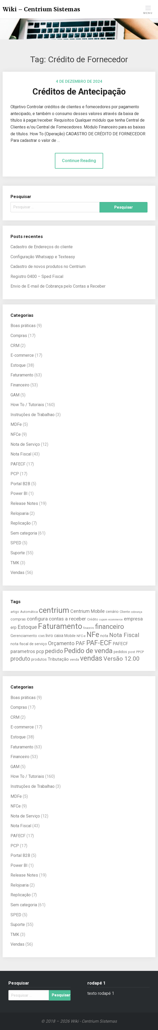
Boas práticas (23, 325)
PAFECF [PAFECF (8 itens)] (120, 643)
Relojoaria (19, 513)
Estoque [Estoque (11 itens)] (27, 627)
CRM (14, 345)
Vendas (17, 572)
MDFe (16, 424)
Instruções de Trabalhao (32, 414)
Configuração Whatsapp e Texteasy (42, 256)
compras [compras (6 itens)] (18, 619)
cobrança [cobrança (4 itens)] (136, 612)
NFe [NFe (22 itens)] (93, 634)
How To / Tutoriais (27, 404)
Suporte (17, 552)
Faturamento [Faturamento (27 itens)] (60, 626)
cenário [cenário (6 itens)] (112, 611)
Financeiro (19, 384)
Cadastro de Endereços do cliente (41, 246)
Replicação (20, 523)
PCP (14, 473)
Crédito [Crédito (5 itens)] (92, 619)
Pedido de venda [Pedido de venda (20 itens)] (88, 651)
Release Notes (24, 503)
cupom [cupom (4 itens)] (103, 619)
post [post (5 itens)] (131, 652)
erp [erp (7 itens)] (13, 627)
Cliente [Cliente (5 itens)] (125, 612)
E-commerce (22, 355)
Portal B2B (20, 483)
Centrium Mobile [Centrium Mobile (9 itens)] (87, 611)
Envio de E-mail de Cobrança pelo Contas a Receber (58, 286)
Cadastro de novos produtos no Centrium (48, 266)
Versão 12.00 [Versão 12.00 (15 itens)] (121, 658)
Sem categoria (23, 533)
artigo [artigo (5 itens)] (14, 612)
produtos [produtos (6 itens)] (39, 659)
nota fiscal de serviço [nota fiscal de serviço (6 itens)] (28, 644)
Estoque (18, 365)
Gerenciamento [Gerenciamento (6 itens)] (23, 636)
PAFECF (17, 464)
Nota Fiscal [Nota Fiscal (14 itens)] (124, 635)
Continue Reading (79, 160)
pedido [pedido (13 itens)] (54, 651)
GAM (14, 394)
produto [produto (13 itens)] (20, 658)
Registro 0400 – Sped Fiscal (36, 276)
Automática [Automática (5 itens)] (29, 612)
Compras (18, 335)
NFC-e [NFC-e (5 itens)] (81, 636)
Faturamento (21, 374)
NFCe (15, 434)
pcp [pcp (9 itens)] (40, 651)
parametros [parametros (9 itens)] (22, 651)
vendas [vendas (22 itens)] (91, 658)
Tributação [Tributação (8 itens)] (58, 659)
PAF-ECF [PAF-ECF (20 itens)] (99, 643)
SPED (15, 542)
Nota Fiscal (20, 454)
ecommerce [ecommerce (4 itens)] (115, 619)
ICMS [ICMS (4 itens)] (41, 636)
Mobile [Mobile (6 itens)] (70, 636)
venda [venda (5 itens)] (74, 659)
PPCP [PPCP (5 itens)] (140, 652)
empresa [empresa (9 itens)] (133, 619)
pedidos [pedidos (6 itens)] (120, 652)
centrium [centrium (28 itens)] (54, 610)
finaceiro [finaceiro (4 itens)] (88, 628)
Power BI (19, 493)
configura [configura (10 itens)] (37, 619)
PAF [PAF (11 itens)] (80, 643)
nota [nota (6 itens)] (104, 636)
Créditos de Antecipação (79, 92)
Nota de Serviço (25, 444)
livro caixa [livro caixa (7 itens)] (54, 635)
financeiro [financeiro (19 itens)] (109, 626)
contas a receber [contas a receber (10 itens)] (67, 619)
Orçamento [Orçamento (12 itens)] (61, 643)
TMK (14, 562)
